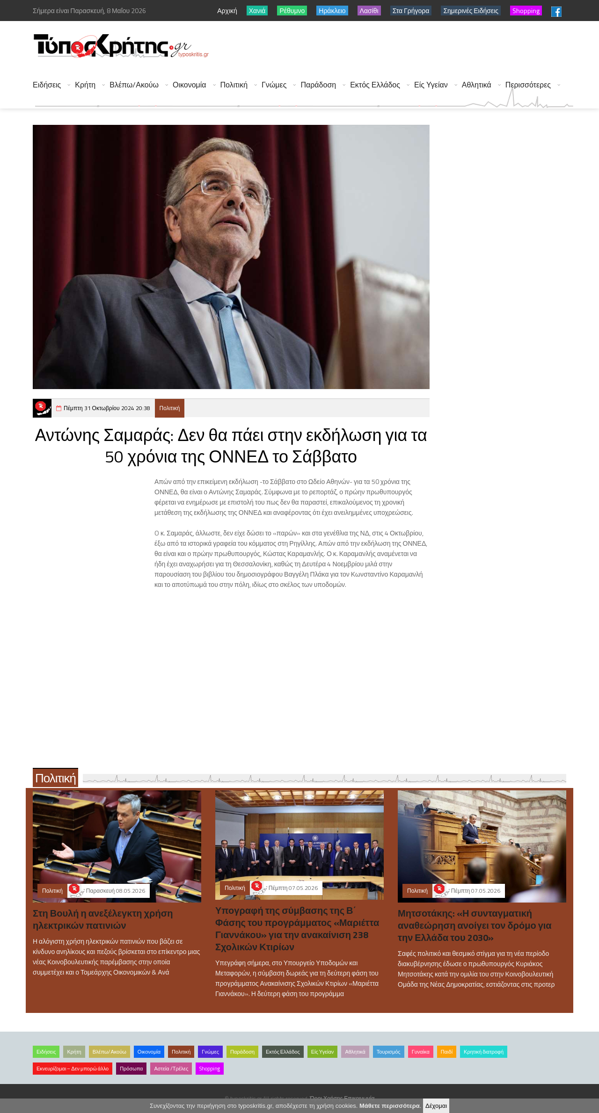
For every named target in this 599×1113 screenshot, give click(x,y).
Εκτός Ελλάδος (375, 85)
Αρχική (227, 10)
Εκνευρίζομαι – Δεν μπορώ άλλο (73, 1068)
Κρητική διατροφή (484, 1051)
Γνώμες (274, 85)
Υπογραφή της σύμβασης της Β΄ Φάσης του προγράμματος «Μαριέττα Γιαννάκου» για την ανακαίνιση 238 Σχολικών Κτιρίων (297, 928)
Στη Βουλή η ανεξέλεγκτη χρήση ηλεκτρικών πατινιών (103, 919)
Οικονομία (189, 85)
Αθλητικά (476, 85)
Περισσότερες (528, 85)
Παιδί (447, 1051)
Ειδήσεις (47, 85)
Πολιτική (234, 85)
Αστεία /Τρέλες (171, 1068)
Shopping (209, 1068)
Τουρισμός (389, 1051)
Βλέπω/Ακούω (134, 85)
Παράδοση (318, 85)
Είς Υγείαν (431, 85)
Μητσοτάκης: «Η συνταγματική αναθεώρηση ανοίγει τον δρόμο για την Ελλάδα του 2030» (475, 925)
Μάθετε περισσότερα (389, 1105)
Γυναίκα (421, 1051)
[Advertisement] (403, 47)
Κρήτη (85, 85)
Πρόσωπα (131, 1068)
